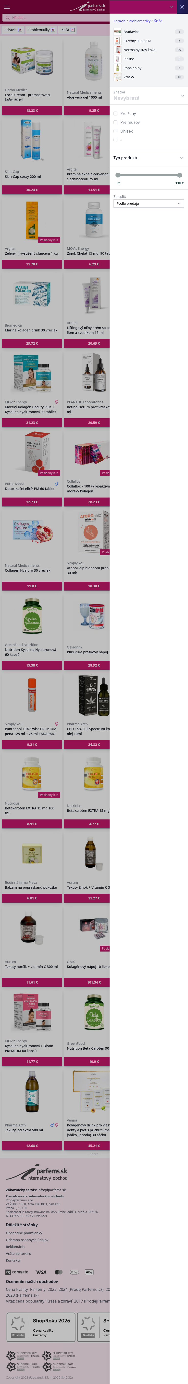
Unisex (126, 131)
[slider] (117, 175)
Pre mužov (130, 122)
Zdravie (119, 21)
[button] (94, 692)
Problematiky (139, 21)
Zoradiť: (119, 196)
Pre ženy (128, 113)
